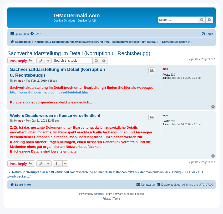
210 (173, 74)
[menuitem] (35, 34)
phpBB (98, 193)
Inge (165, 68)
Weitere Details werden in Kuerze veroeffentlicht (55, 115)
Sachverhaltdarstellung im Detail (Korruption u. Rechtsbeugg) (78, 53)
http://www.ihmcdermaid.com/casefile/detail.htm (49, 92)
